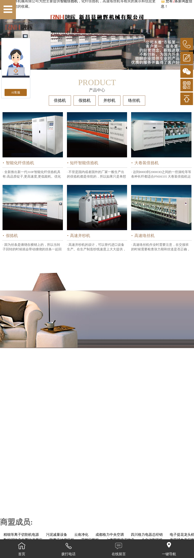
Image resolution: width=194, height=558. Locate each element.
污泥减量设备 (56, 535)
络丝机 (134, 100)
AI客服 (15, 92)
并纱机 (109, 100)
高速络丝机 (144, 235)
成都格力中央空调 (109, 535)
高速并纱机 (80, 235)
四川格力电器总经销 (147, 535)
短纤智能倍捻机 (84, 163)
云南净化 (81, 535)
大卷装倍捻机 (146, 163)
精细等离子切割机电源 (21, 535)
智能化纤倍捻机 (20, 163)
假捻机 (85, 100)
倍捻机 (60, 100)
